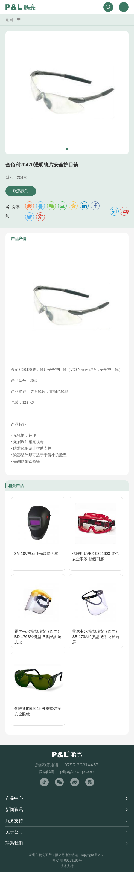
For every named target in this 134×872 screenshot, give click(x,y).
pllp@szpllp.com (77, 771)
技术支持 (67, 866)
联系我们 (20, 191)
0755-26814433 (81, 765)
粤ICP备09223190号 (67, 860)
